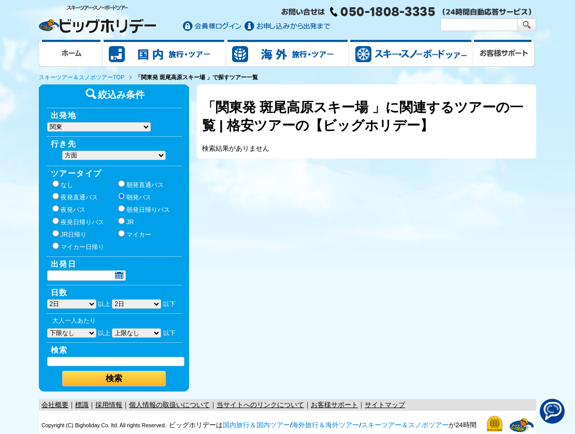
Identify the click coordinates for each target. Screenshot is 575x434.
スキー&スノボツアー (410, 53)
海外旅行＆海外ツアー (325, 425)
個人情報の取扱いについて (169, 405)
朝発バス (134, 197)
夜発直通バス (75, 197)
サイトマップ (385, 405)
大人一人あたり (74, 320)
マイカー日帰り (78, 246)
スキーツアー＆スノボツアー (405, 425)
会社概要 (54, 405)
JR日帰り (69, 234)
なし (62, 184)
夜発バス (68, 209)
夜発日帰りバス (78, 222)
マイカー (134, 234)
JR (126, 222)
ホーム (71, 53)
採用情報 (108, 405)
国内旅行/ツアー (164, 53)
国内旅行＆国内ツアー (256, 425)
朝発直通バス (141, 184)
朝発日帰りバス (144, 209)
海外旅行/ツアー (287, 53)
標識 (82, 405)
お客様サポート (504, 53)
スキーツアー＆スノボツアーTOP (81, 77)
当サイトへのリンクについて (260, 405)
